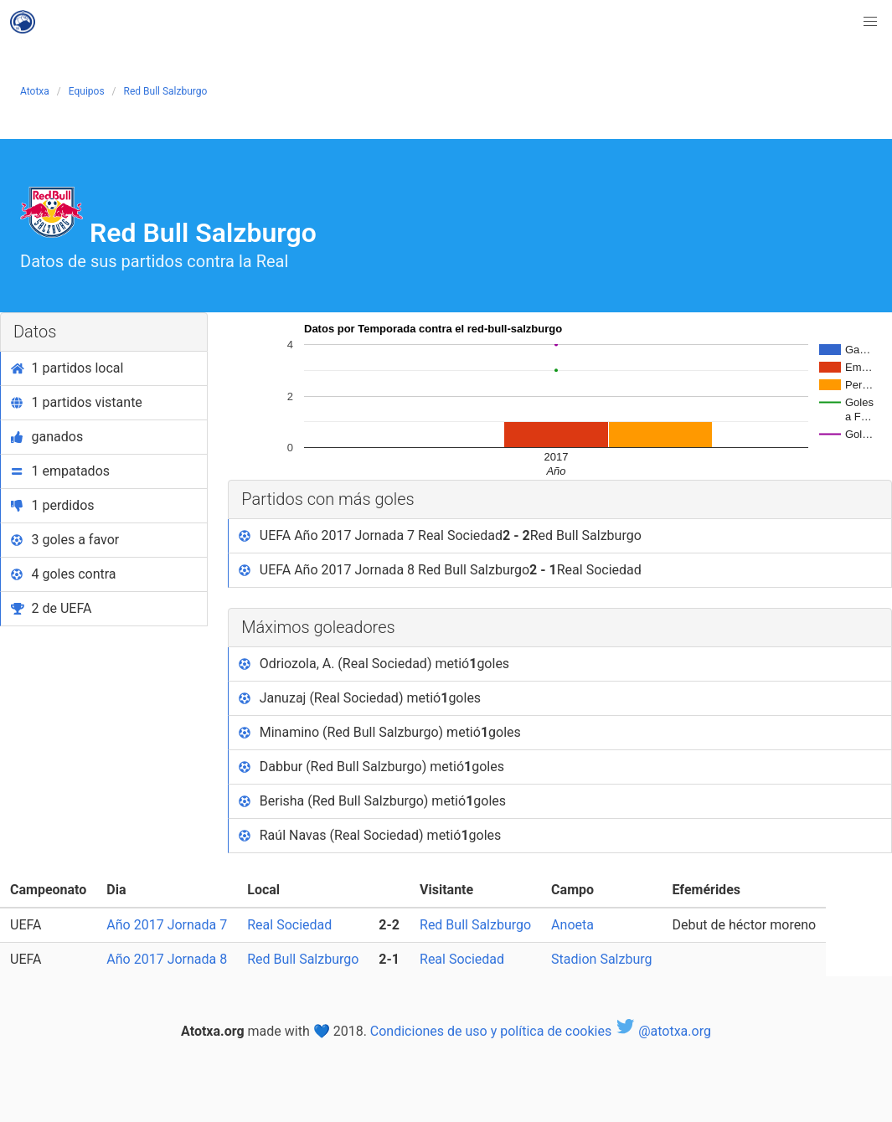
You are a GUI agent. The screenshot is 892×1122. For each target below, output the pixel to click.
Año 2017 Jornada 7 (166, 925)
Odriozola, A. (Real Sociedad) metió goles (374, 664)
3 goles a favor (65, 540)
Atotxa (34, 91)
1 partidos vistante (76, 402)
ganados (47, 437)
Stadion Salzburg (601, 959)
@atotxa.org (663, 1031)
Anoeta (572, 925)
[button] (870, 22)
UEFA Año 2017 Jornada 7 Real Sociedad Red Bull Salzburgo (440, 536)
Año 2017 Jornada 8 (166, 959)
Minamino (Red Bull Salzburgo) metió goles (380, 733)
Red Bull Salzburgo (166, 91)
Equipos (87, 91)
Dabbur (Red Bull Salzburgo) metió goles (371, 767)
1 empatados (60, 471)
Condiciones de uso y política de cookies (490, 1031)
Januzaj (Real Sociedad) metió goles (360, 698)
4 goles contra (63, 574)
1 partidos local (67, 368)
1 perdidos (53, 505)
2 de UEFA (51, 608)
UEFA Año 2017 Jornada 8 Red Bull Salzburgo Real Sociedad (440, 570)
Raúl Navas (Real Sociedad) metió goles (370, 836)
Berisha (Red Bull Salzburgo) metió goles (372, 801)
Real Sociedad (289, 925)
